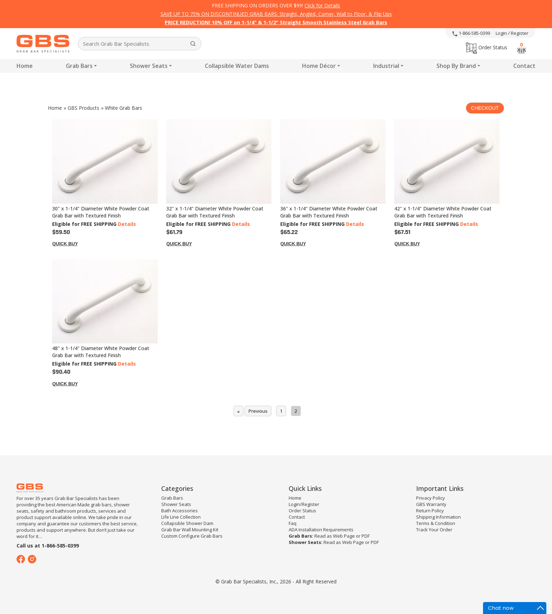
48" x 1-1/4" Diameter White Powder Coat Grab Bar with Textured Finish (100, 352)
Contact (524, 66)
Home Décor (319, 66)
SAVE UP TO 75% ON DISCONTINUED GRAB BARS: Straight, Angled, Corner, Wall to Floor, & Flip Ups (276, 14)
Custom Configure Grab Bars (191, 536)
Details (127, 224)
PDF (366, 536)
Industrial (386, 66)
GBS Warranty (431, 504)
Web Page (344, 536)
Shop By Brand (456, 66)
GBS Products (83, 108)
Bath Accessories (179, 510)
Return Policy (430, 510)
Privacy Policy (430, 498)
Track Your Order (434, 529)
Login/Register (304, 504)
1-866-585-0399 (471, 33)
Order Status (486, 47)
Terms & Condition (435, 523)
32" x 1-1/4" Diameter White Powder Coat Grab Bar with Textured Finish (214, 212)
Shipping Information (438, 517)
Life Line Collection (181, 517)
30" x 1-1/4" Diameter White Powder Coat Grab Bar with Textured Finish (100, 212)
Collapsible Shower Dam (187, 523)
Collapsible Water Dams (237, 66)
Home (25, 66)
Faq (292, 523)
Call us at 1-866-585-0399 (48, 545)
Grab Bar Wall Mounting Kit (189, 529)
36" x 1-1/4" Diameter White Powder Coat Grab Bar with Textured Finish (328, 212)
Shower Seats (149, 66)
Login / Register (512, 33)
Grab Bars (79, 66)
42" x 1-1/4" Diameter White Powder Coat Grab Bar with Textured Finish (442, 212)
